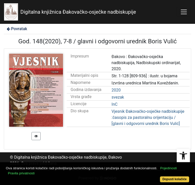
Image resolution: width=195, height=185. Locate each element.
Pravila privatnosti (21, 173)
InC (114, 104)
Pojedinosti (168, 168)
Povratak (16, 28)
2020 (116, 90)
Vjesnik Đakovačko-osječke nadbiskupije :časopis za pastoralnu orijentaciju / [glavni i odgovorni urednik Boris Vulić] (147, 117)
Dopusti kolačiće (174, 179)
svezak (117, 97)
